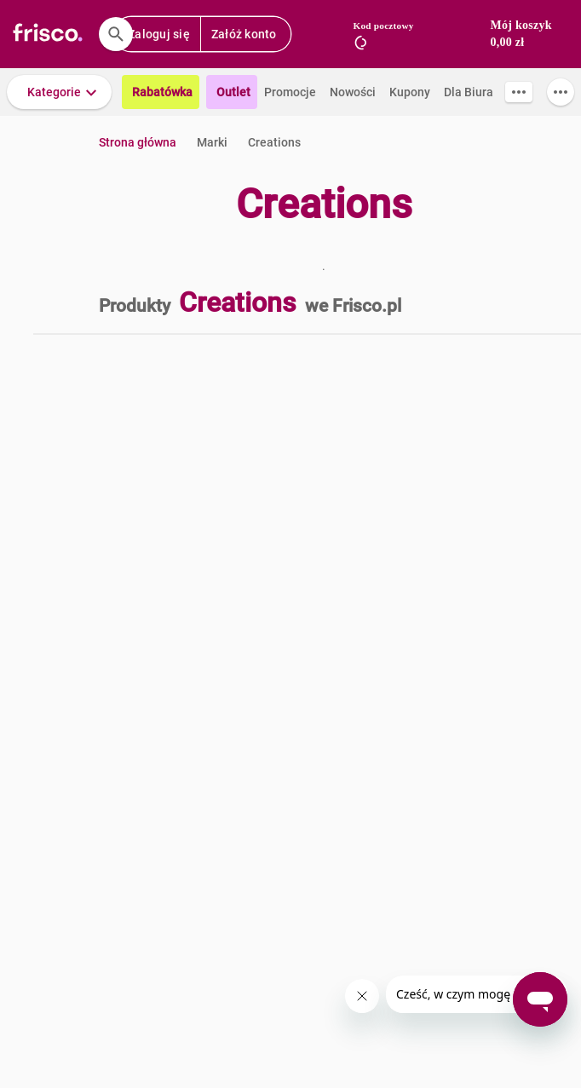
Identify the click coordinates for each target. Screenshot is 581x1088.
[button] (59, 92)
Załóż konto (244, 34)
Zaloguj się (159, 34)
